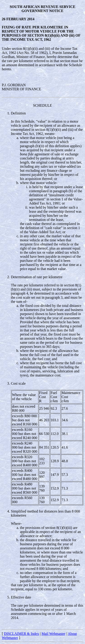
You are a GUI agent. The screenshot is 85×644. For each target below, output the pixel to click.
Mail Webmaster (53, 634)
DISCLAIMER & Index (21, 634)
